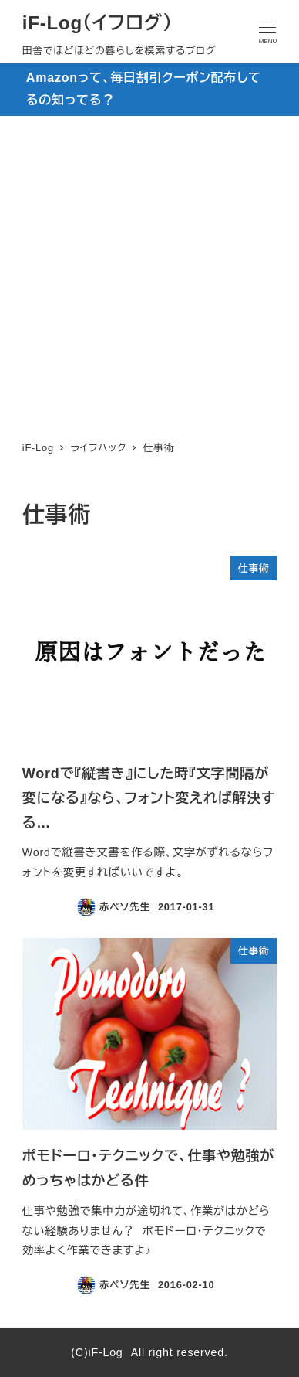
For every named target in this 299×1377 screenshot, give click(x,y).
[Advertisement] (149, 273)
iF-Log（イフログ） (97, 22)
